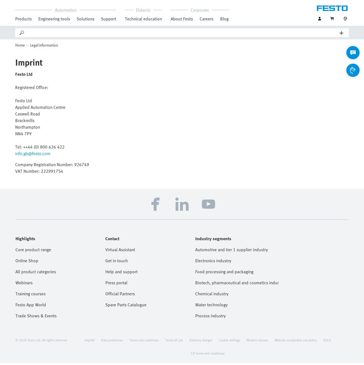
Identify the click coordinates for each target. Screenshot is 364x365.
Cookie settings (229, 341)
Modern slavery (257, 341)
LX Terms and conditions (207, 355)
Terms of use (174, 341)
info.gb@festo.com (32, 155)
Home (20, 47)
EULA (327, 341)
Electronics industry (213, 262)
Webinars (24, 284)
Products (23, 18)
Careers (206, 18)
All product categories (35, 273)
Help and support (121, 273)
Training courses (30, 295)
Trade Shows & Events (36, 317)
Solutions (85, 18)
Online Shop (26, 262)
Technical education (143, 18)
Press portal (116, 284)
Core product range (33, 251)
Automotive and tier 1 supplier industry (231, 251)
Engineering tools (54, 18)
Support (108, 18)
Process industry (210, 317)
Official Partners (120, 295)
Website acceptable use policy (296, 341)
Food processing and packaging (224, 273)
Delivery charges (200, 341)
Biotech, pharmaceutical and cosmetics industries (237, 284)
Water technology (211, 306)
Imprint (90, 341)
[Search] (182, 32)
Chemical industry (211, 295)
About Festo (182, 18)
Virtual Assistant (120, 251)
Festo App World (30, 306)
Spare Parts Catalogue (125, 306)
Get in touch (116, 262)
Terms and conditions (144, 341)
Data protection (112, 341)
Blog (224, 18)
